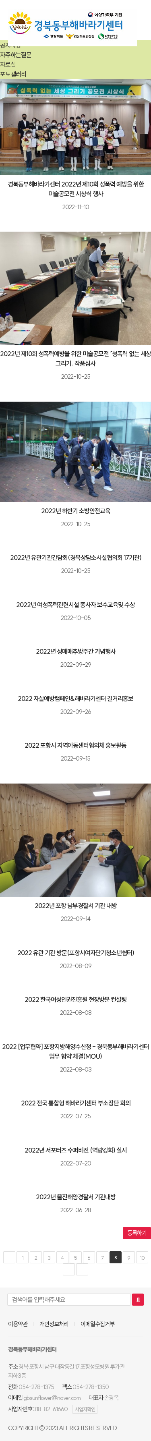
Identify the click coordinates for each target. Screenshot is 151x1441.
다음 (69, 1269)
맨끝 (82, 1269)
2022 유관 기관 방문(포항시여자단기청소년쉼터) (75, 953)
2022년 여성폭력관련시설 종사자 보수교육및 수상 (75, 605)
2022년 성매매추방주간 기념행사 (76, 651)
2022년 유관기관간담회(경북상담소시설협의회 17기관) (75, 558)
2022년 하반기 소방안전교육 (75, 511)
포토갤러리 (13, 74)
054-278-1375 (36, 1387)
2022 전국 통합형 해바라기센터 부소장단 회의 (75, 1103)
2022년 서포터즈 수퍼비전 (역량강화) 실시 (76, 1150)
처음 (9, 1257)
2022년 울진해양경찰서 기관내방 (76, 1197)
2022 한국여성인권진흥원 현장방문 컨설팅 (75, 999)
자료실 (8, 64)
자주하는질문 (15, 55)
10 (142, 1257)
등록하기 (137, 1233)
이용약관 (17, 1324)
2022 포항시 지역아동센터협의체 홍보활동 (75, 745)
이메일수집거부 (97, 1324)
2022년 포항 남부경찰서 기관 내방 (76, 906)
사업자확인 (85, 1409)
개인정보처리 (53, 1324)
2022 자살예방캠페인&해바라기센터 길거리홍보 (75, 699)
